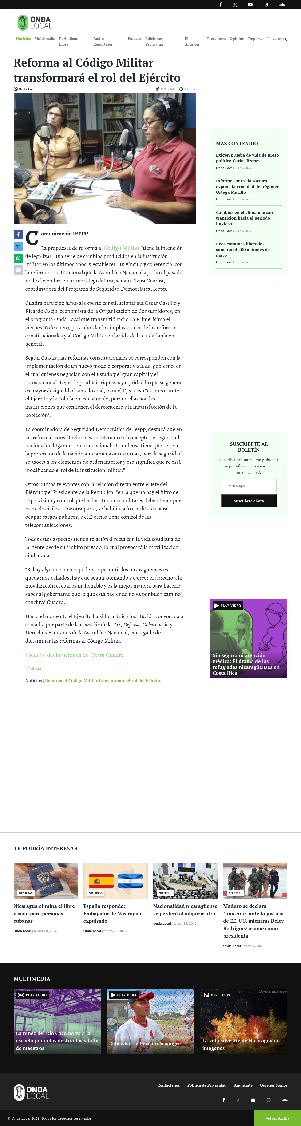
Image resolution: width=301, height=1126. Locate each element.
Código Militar (122, 248)
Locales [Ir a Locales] (274, 38)
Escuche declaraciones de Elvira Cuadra (74, 655)
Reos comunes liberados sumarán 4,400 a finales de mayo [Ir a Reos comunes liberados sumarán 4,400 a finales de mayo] (243, 249)
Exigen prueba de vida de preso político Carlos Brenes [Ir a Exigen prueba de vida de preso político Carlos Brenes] (247, 158)
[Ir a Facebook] (223, 1100)
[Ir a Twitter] (235, 5)
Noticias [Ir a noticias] (33, 680)
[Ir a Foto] (105, 158)
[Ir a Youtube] (250, 4)
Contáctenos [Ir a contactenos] (169, 1085)
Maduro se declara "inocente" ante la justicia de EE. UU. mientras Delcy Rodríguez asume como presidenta (253, 921)
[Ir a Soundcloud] (284, 1100)
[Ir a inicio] (35, 21)
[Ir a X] (238, 1100)
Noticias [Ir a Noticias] (23, 38)
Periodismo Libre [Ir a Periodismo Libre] (69, 41)
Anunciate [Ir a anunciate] (243, 1085)
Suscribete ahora (249, 501)
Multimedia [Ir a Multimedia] (44, 38)
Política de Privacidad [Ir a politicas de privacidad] (206, 1085)
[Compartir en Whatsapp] (18, 258)
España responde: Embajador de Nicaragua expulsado (112, 913)
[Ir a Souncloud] (282, 4)
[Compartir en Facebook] (18, 235)
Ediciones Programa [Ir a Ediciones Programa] (154, 41)
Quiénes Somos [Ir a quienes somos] (273, 1085)
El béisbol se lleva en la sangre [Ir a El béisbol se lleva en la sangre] (145, 1043)
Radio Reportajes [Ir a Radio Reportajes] (103, 41)
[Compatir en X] (18, 247)
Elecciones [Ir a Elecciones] (216, 38)
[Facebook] (220, 4)
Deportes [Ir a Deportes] (256, 38)
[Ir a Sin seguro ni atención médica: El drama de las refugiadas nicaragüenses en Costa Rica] (248, 638)
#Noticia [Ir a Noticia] (33, 668)
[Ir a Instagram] (266, 4)
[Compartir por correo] (18, 270)
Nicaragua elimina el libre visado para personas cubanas (44, 913)
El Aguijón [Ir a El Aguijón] (192, 41)
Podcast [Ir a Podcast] (135, 38)
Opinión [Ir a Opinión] (237, 38)
